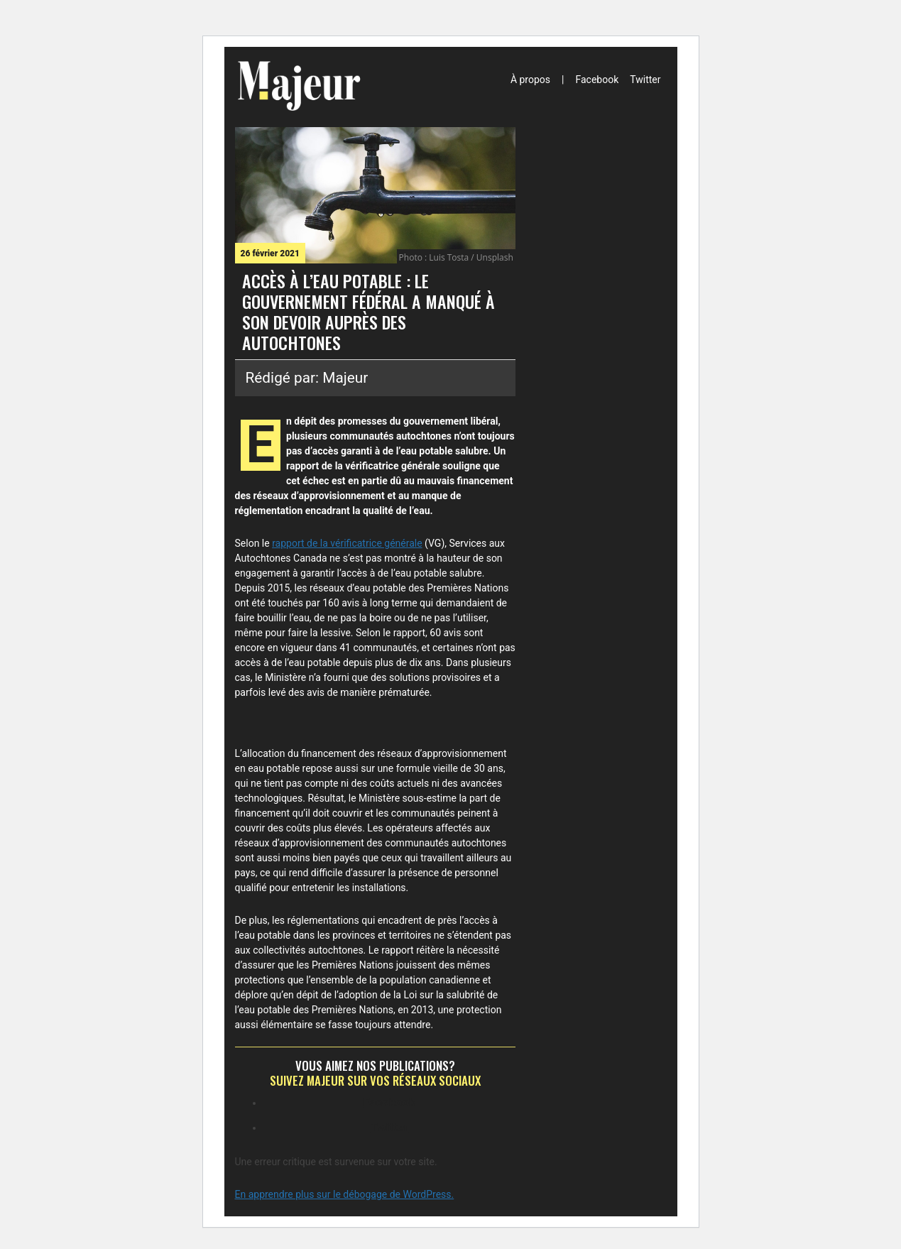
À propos (530, 79)
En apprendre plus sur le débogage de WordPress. (344, 1194)
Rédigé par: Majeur (307, 377)
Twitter (645, 79)
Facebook (596, 79)
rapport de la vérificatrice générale (347, 543)
